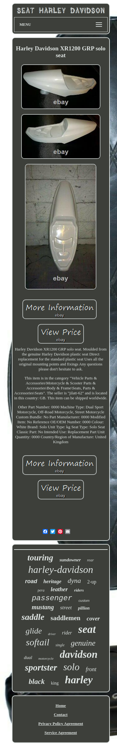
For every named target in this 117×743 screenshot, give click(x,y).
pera (41, 590)
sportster (41, 667)
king (55, 683)
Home (61, 705)
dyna (74, 580)
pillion (84, 608)
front (91, 669)
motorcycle (45, 658)
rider (67, 632)
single (60, 645)
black (37, 681)
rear (90, 560)
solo (71, 667)
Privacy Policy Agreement (60, 723)
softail (37, 642)
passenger (52, 598)
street (66, 608)
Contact (60, 714)
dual (28, 657)
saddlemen (65, 618)
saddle (33, 617)
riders (79, 590)
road (31, 581)
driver (52, 634)
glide (34, 630)
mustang (43, 607)
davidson (79, 654)
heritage (52, 581)
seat (87, 629)
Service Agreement (60, 732)
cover (93, 618)
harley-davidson (60, 569)
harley (79, 679)
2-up (91, 581)
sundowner (70, 559)
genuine (83, 643)
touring (40, 557)
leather (59, 589)
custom (84, 600)
